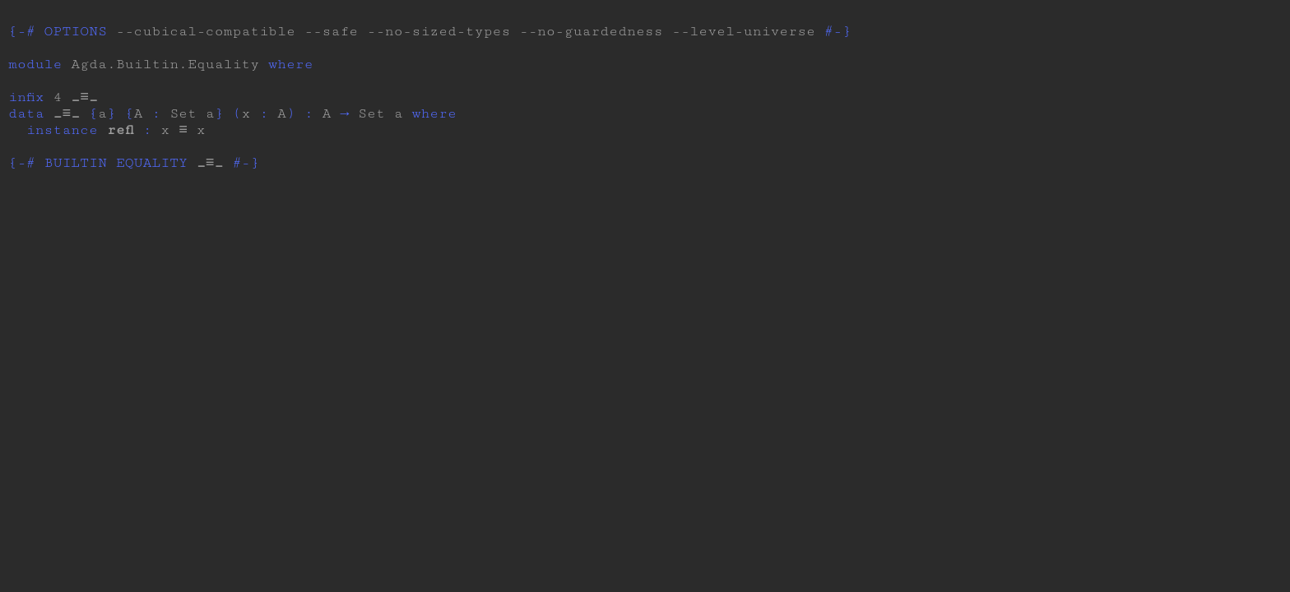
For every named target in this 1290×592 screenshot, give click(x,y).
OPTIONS (75, 31)
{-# (21, 31)
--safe (331, 31)
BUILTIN (75, 176)
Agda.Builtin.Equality (165, 64)
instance (62, 140)
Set (183, 120)
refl (120, 140)
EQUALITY (152, 176)
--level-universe (743, 31)
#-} (837, 31)
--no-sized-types (438, 31)
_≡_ (84, 100)
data (26, 120)
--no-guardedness (590, 31)
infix (26, 100)
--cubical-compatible (205, 31)
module (35, 64)
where (290, 64)
